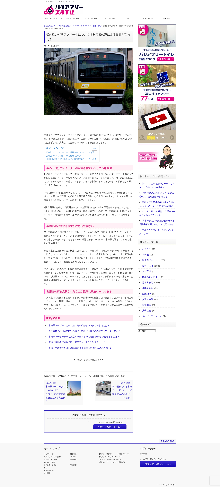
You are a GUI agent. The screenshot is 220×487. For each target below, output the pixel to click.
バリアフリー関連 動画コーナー (109, 459)
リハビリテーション (152, 316)
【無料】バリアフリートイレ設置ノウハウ (113, 454)
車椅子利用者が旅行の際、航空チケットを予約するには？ (77, 342)
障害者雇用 (147, 282)
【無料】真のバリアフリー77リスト (111, 457)
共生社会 (146, 310)
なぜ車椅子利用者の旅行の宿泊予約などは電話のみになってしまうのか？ (84, 331)
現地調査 (73, 465)
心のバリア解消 (91, 18)
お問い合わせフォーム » (110, 427)
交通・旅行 (97, 26)
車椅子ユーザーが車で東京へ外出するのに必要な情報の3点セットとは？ (84, 336)
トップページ (49, 454)
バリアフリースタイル (167, 485)
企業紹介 (146, 293)
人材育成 (146, 271)
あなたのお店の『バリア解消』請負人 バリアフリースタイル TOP (67, 26)
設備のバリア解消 (72, 18)
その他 (145, 254)
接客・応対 (147, 266)
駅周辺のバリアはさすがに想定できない (64, 156)
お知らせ (146, 249)
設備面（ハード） (151, 260)
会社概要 (167, 18)
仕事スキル (147, 288)
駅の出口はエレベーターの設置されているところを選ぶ (71, 152)
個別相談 (73, 454)
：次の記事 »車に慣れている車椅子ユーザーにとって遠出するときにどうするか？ (122, 390)
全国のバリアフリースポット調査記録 (112, 462)
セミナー (73, 457)
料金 (129, 18)
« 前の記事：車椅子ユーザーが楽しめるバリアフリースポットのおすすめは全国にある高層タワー (55, 392)
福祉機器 (146, 305)
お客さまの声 (148, 18)
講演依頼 (73, 459)
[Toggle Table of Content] (93, 148)
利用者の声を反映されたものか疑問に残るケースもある (71, 159)
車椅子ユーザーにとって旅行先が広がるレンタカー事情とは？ (79, 325)
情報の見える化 (149, 277)
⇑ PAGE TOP (167, 441)
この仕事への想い (110, 18)
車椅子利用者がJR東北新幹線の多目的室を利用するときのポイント (81, 348)
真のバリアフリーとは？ (53, 18)
